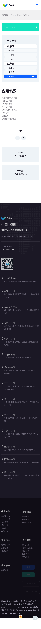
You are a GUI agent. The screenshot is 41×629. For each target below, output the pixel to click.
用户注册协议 (28, 604)
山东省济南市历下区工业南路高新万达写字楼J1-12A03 (21, 328)
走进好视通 (26, 524)
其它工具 (4, 552)
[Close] (35, 618)
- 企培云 (10, 72)
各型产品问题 (27, 549)
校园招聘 (25, 521)
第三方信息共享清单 (28, 601)
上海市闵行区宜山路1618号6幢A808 (17, 359)
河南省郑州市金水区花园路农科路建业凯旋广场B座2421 (21, 344)
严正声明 (7, 604)
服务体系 (25, 555)
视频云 (10, 46)
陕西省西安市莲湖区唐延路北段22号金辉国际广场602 (21, 296)
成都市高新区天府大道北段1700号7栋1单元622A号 (20, 373)
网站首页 (5, 15)
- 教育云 (20, 76)
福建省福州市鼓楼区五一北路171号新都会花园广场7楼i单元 (21, 477)
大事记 (4, 529)
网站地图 (4, 601)
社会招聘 (25, 518)
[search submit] (36, 27)
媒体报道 (4, 532)
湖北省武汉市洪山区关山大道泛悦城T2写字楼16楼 (21, 312)
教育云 (26, 15)
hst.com (20, 607)
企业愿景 (4, 523)
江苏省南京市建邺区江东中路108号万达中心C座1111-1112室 (21, 388)
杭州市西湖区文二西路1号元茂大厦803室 (19, 451)
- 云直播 (10, 55)
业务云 (19, 15)
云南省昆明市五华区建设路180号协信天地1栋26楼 (21, 420)
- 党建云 (10, 68)
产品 (12, 15)
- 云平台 (10, 50)
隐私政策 (14, 601)
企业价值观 (5, 520)
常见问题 (25, 546)
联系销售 (4, 571)
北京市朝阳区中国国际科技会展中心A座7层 (20, 283)
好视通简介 (5, 517)
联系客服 (25, 558)
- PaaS (10, 59)
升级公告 (25, 552)
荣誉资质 (4, 526)
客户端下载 (5, 546)
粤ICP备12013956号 (26, 610)
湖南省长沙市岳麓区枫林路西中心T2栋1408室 (21, 464)
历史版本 (4, 549)
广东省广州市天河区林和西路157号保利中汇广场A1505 (22, 436)
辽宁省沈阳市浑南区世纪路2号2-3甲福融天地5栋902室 (21, 404)
